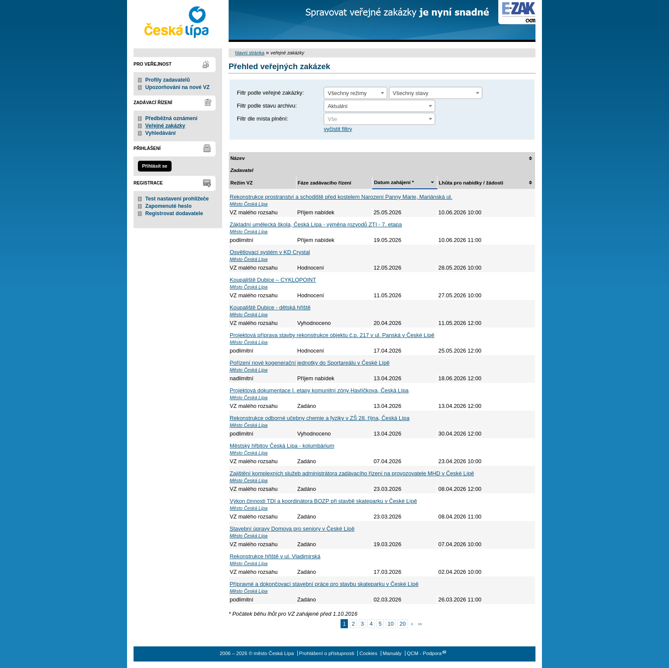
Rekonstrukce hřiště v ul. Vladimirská (275, 556)
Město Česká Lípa (249, 204)
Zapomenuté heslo (168, 206)
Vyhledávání (160, 133)
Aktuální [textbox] (337, 106)
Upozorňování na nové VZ (177, 87)
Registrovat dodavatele (174, 213)
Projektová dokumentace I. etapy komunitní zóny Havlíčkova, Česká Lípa (319, 390)
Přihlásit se (154, 166)
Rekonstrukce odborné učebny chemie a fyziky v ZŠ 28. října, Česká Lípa (320, 418)
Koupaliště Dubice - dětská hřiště (270, 307)
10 (391, 623)
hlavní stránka (249, 52)
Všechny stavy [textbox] (411, 93)
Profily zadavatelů (167, 80)
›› (420, 623)
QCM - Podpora (424, 653)
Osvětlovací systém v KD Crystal (270, 252)
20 (403, 623)
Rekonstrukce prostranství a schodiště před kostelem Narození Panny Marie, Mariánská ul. (341, 197)
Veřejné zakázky (165, 126)
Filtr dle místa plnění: (262, 118)
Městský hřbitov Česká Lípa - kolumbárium (282, 445)
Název (237, 158)
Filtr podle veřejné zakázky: (270, 92)
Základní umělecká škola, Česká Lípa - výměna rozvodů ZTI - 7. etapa (316, 224)
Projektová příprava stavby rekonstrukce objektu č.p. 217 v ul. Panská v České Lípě (332, 335)
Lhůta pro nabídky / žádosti (471, 182)
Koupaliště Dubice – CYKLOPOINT (273, 280)
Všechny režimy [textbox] (347, 93)
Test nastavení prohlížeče (177, 199)
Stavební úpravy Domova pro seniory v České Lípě (292, 528)
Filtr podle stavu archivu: (267, 105)
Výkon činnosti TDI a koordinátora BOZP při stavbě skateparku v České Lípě (323, 501)
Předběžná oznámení (171, 118)
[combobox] (355, 93)
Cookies (369, 653)
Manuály (391, 653)
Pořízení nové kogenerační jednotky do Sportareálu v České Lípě (310, 362)
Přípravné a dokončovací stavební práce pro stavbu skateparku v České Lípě (324, 584)
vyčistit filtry (338, 129)
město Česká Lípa (178, 21)
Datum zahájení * (394, 182)
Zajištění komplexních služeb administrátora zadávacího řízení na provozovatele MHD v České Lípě (352, 473)
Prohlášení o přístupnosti (326, 653)
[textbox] (379, 119)
